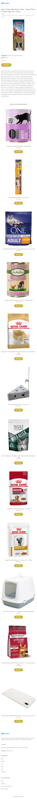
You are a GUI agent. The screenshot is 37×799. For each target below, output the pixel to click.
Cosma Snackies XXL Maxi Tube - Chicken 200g (18, 146)
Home (2, 13)
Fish (2, 769)
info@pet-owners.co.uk (7, 750)
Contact (3, 783)
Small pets (3, 771)
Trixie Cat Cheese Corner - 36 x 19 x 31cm (18, 404)
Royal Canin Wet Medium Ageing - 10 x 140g (18, 508)
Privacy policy (4, 788)
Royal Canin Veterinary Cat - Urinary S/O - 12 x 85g (18, 560)
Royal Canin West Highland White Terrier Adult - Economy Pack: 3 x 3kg (18, 352)
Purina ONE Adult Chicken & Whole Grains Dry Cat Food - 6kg (18, 249)
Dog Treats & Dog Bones (16, 55)
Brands (3, 761)
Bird (2, 758)
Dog (9, 55)
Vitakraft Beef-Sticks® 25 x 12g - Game (19, 197)
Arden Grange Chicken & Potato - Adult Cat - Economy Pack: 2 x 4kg (18, 663)
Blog (2, 781)
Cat (2, 764)
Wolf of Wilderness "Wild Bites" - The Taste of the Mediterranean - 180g (18, 456)
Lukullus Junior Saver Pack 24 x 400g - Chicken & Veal (18, 300)
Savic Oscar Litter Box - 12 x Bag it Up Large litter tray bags (18, 611)
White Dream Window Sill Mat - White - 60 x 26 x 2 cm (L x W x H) (18, 715)
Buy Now (6, 65)
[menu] (35, 3)
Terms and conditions (6, 786)
